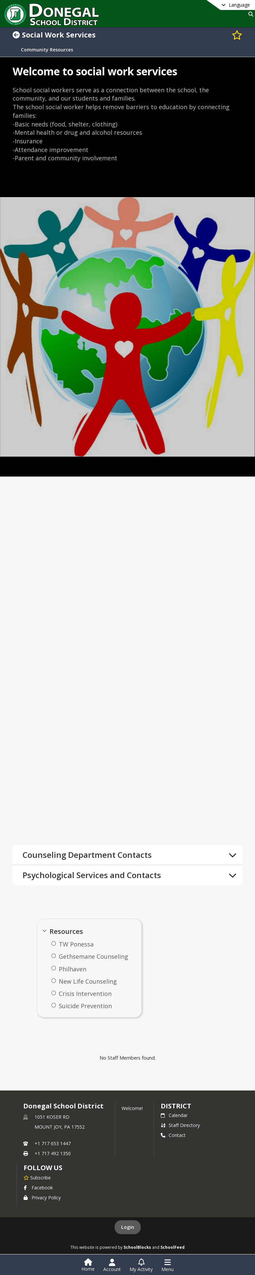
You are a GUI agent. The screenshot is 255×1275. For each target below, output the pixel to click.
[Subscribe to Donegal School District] (37, 1177)
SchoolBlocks (137, 1247)
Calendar (174, 1115)
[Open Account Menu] (112, 1265)
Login (127, 1227)
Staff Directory (180, 1125)
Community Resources (47, 50)
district (176, 1105)
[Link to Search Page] (249, 14)
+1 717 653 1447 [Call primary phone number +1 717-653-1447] (53, 1143)
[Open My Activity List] (141, 1265)
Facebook (38, 1187)
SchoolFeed (172, 1247)
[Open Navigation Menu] (167, 1265)
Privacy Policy (42, 1197)
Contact (173, 1135)
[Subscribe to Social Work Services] (237, 34)
